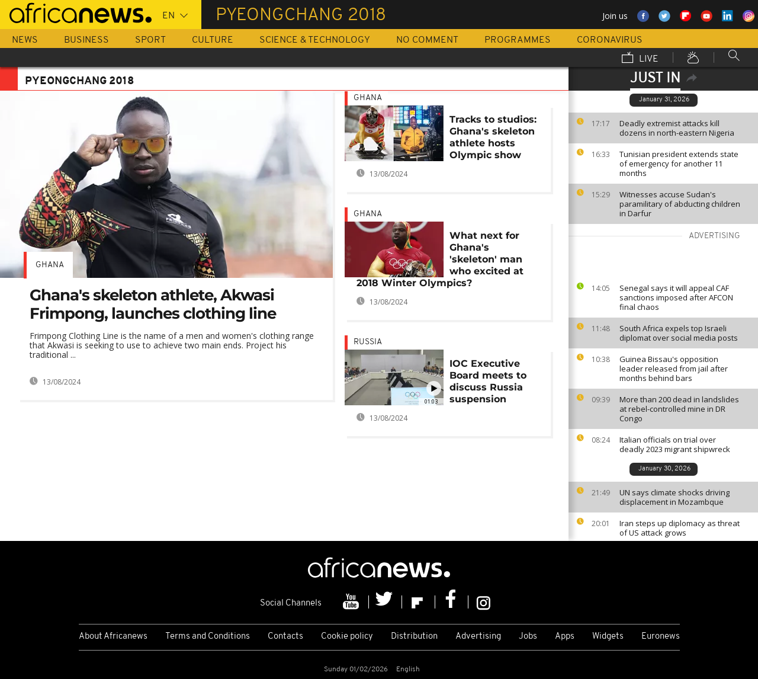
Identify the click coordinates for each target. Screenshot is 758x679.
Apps (564, 636)
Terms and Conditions (207, 636)
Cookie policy (347, 636)
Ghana (50, 265)
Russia (368, 342)
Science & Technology (314, 40)
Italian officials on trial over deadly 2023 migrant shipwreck (674, 444)
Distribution (414, 636)
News (25, 40)
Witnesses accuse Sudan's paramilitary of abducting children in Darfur (679, 204)
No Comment (427, 40)
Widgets (608, 636)
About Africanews (113, 636)
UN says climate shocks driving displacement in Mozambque (674, 497)
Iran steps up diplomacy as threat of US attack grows (679, 527)
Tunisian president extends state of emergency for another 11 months (678, 163)
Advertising (478, 636)
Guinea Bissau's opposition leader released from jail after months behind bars (673, 368)
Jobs (528, 636)
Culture (212, 40)
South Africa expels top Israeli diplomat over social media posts (678, 333)
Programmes (517, 40)
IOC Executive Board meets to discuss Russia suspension (487, 381)
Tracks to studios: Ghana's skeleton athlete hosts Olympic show (493, 137)
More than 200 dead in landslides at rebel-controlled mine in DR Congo (679, 409)
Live (640, 58)
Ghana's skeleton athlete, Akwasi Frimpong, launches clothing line (153, 304)
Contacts (285, 636)
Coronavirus (610, 40)
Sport (150, 40)
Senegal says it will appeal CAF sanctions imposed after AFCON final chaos (676, 297)
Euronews (660, 636)
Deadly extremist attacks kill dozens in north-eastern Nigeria (676, 127)
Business (86, 40)
